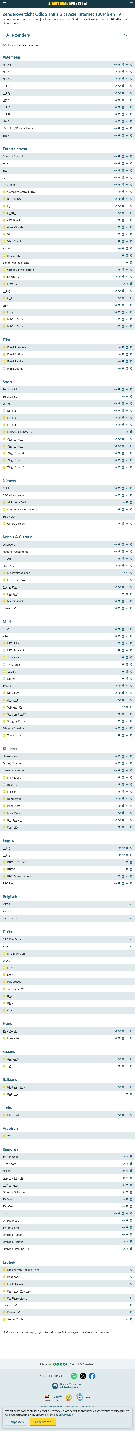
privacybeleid (66, 1414)
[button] (4, 4)
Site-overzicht (88, 1406)
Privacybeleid (72, 1406)
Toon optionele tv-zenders (21, 45)
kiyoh (46, 1364)
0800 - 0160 (53, 1376)
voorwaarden (51, 1406)
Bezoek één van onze (71, 1386)
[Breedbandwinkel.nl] (67, 4)
